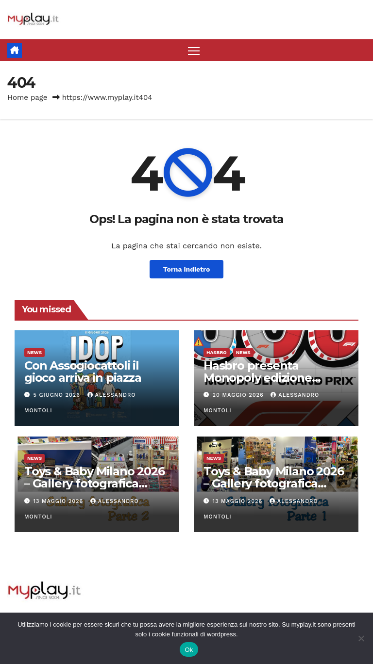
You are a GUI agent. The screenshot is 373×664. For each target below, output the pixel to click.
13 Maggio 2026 (59, 501)
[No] (361, 638)
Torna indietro (186, 269)
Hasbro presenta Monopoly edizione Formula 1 (257, 377)
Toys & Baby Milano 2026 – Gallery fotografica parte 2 (94, 484)
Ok (189, 649)
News (34, 352)
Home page (27, 98)
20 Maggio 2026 (239, 395)
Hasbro (216, 352)
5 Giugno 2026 (58, 395)
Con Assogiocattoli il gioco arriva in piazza (82, 371)
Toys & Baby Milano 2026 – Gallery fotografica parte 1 (273, 484)
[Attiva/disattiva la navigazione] (194, 50)
